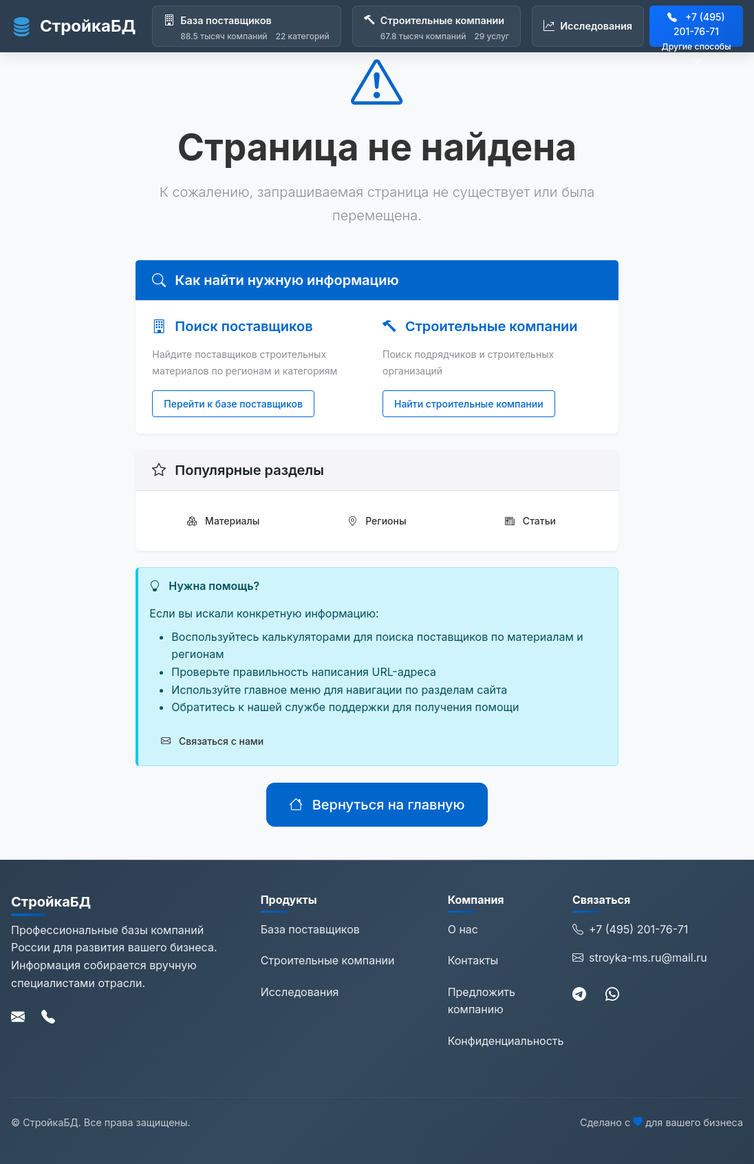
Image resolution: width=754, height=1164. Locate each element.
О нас (463, 929)
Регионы (376, 521)
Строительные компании (328, 960)
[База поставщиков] (246, 26)
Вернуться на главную (376, 804)
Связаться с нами (212, 741)
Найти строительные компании (468, 404)
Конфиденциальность (506, 1041)
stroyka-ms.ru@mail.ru (639, 958)
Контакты (473, 960)
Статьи (530, 521)
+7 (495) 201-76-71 (630, 930)
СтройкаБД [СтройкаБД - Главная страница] (73, 26)
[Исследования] (588, 26)
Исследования (300, 992)
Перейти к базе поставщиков (233, 404)
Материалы (223, 521)
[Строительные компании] (436, 26)
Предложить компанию (481, 1001)
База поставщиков (310, 929)
